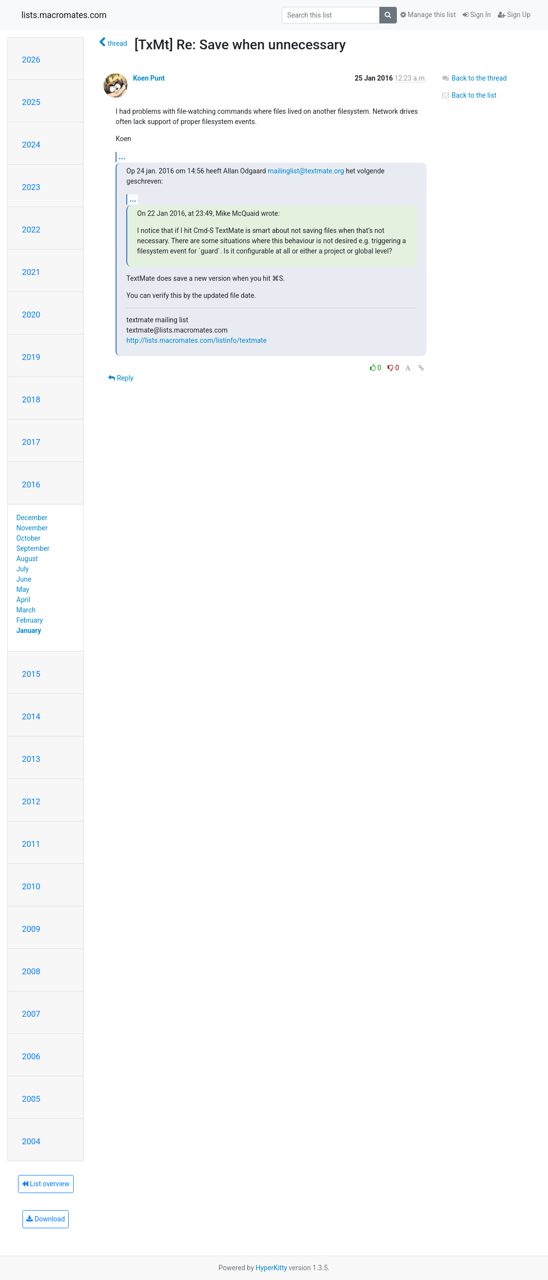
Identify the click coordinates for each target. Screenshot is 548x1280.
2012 (31, 801)
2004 (31, 1141)
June (24, 579)
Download (45, 1219)
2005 (31, 1099)
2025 (31, 102)
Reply (120, 378)
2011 (31, 844)
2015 (31, 674)
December (32, 518)
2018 (31, 399)
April (24, 600)
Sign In (477, 15)
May (23, 589)
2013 (31, 759)
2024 (31, 144)
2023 (31, 187)
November (32, 528)
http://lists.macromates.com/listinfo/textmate (196, 340)
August (27, 559)
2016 (31, 484)
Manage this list (428, 15)
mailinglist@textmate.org (306, 171)
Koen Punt (149, 78)
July (23, 569)
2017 (31, 442)
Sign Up (514, 15)
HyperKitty (271, 1268)
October (28, 538)
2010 (31, 886)
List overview (46, 1184)
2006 (31, 1056)
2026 (31, 59)
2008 (31, 971)
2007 (31, 1014)
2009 (31, 929)
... (121, 156)
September (33, 548)
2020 (31, 314)
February (30, 620)
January (29, 630)
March (26, 610)
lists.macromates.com (64, 15)
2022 (31, 229)
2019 (31, 357)
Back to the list (468, 95)
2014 (31, 716)
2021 (31, 272)
